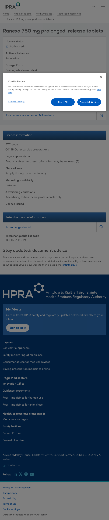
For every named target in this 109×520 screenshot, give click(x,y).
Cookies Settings (16, 102)
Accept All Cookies (89, 102)
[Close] (101, 77)
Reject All (63, 102)
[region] (54, 92)
